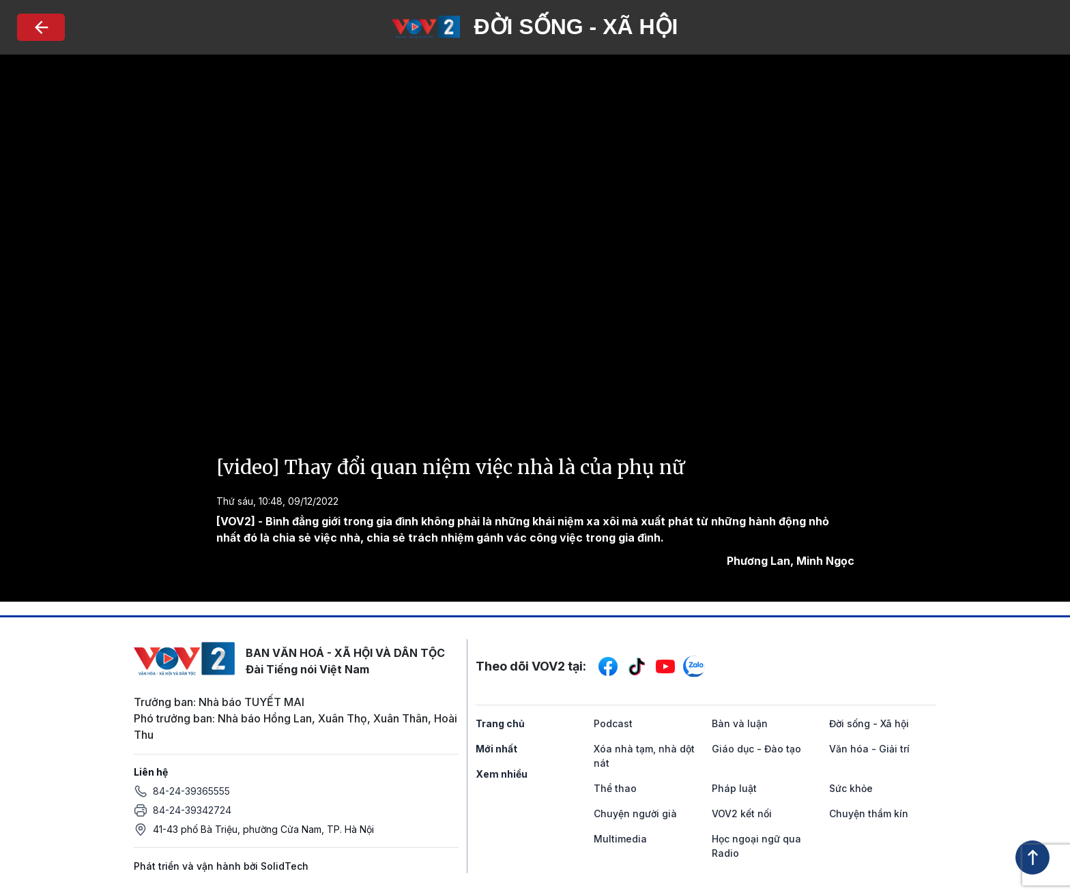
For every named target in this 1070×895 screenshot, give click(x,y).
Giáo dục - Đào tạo (756, 748)
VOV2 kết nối (742, 813)
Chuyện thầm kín (868, 813)
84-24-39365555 (191, 791)
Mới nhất (496, 748)
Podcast (613, 723)
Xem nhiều (501, 774)
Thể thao (615, 788)
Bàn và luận (740, 723)
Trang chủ (500, 723)
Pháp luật (734, 788)
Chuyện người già (635, 813)
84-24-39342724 (192, 810)
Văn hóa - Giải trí (869, 748)
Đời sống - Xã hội (869, 723)
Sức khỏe (851, 788)
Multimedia (620, 839)
